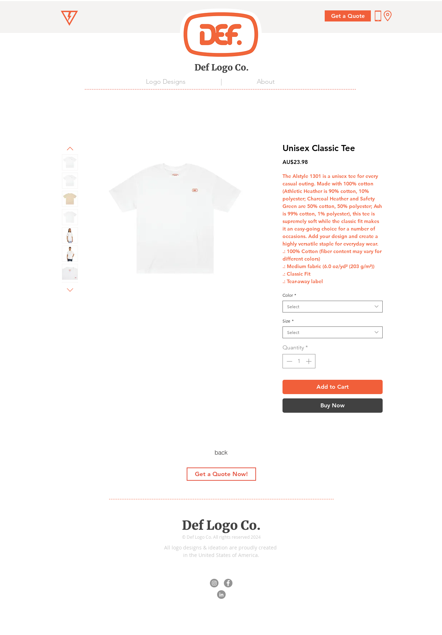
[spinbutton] (299, 361)
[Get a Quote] (348, 15)
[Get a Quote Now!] (221, 474)
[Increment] (309, 361)
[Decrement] (289, 361)
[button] (388, 15)
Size (288, 321)
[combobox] (333, 306)
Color (289, 295)
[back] (221, 452)
